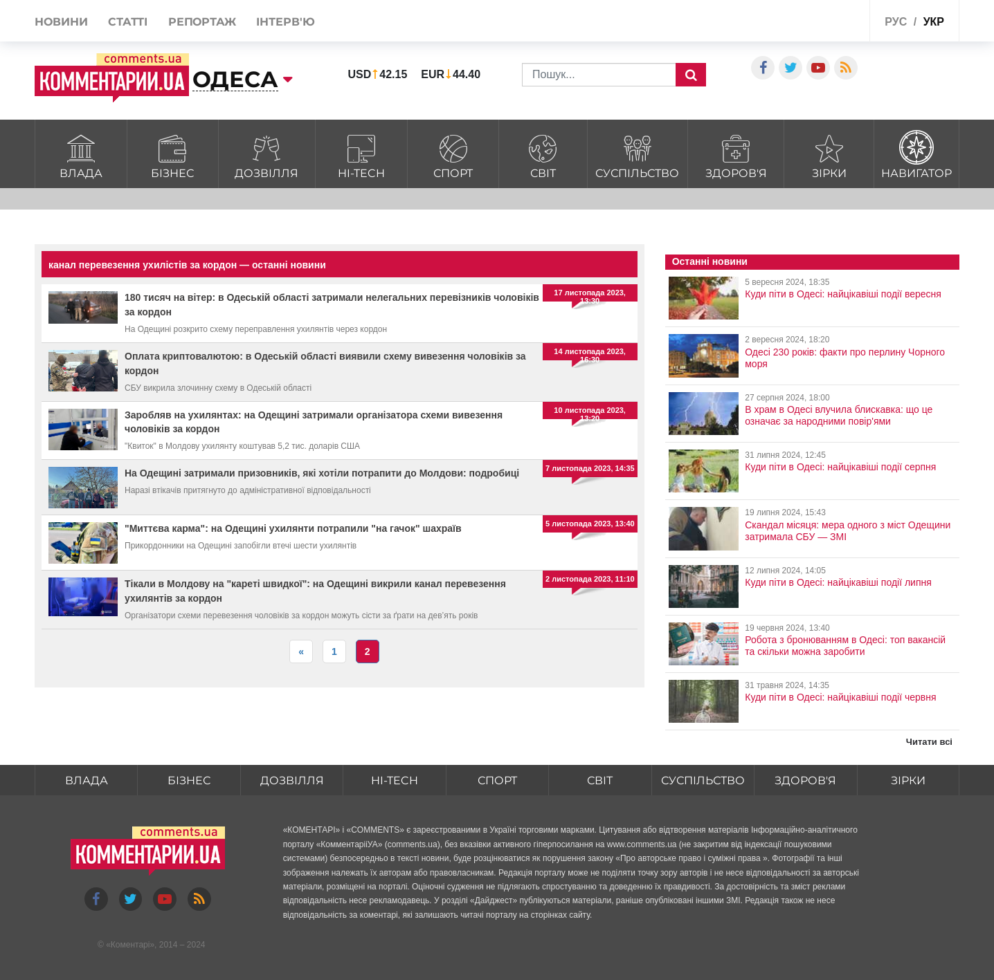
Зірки (829, 154)
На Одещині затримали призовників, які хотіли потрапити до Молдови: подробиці (322, 473)
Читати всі (929, 742)
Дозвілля (266, 154)
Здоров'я (736, 154)
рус (896, 22)
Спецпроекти (807, 23)
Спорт (453, 154)
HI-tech (362, 154)
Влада (81, 154)
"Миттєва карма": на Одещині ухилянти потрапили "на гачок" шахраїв (293, 528)
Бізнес (173, 154)
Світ (543, 154)
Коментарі (130, 945)
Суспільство (638, 154)
